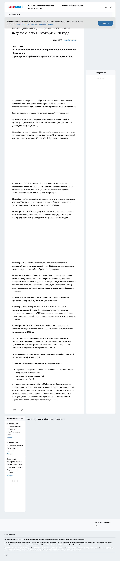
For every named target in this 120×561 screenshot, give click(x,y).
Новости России (35, 8)
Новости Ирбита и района (72, 6)
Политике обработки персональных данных (35, 24)
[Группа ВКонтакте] (96, 526)
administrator (70, 40)
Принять (105, 23)
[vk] (15, 410)
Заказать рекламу (10, 534)
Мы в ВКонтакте (14, 14)
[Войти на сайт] (111, 7)
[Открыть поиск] (106, 7)
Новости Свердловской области (41, 6)
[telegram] (22, 410)
